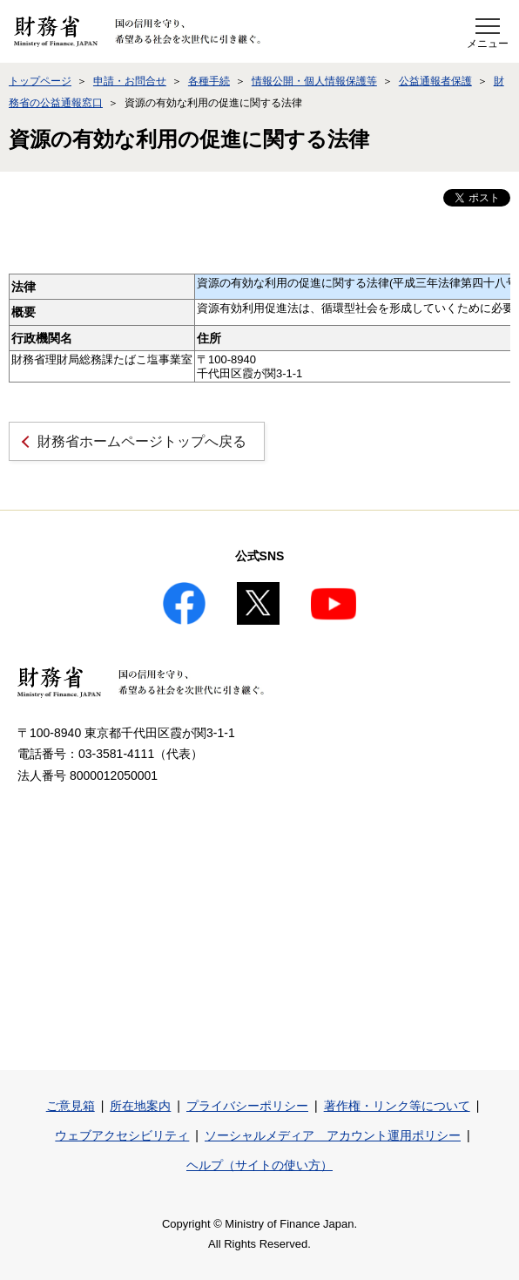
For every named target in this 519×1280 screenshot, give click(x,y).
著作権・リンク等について (397, 1106)
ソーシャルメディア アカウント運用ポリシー (333, 1135)
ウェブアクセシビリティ (122, 1135)
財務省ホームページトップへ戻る (141, 441)
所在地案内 (140, 1106)
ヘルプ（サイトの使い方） (259, 1165)
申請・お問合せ (129, 81)
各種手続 (209, 81)
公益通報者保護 (435, 81)
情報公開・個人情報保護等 (314, 81)
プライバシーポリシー (247, 1106)
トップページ (40, 81)
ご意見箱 (70, 1106)
